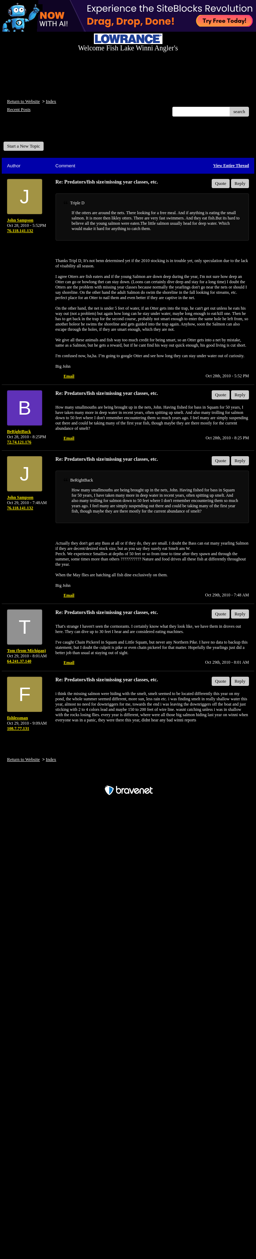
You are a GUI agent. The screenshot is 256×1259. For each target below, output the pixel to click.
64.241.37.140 (19, 661)
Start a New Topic (23, 146)
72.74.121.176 (19, 442)
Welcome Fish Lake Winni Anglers (41, 131)
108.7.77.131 (18, 728)
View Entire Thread (231, 165)
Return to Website (23, 101)
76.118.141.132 (20, 230)
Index (51, 101)
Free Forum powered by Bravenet (128, 778)
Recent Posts (19, 109)
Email (69, 376)
